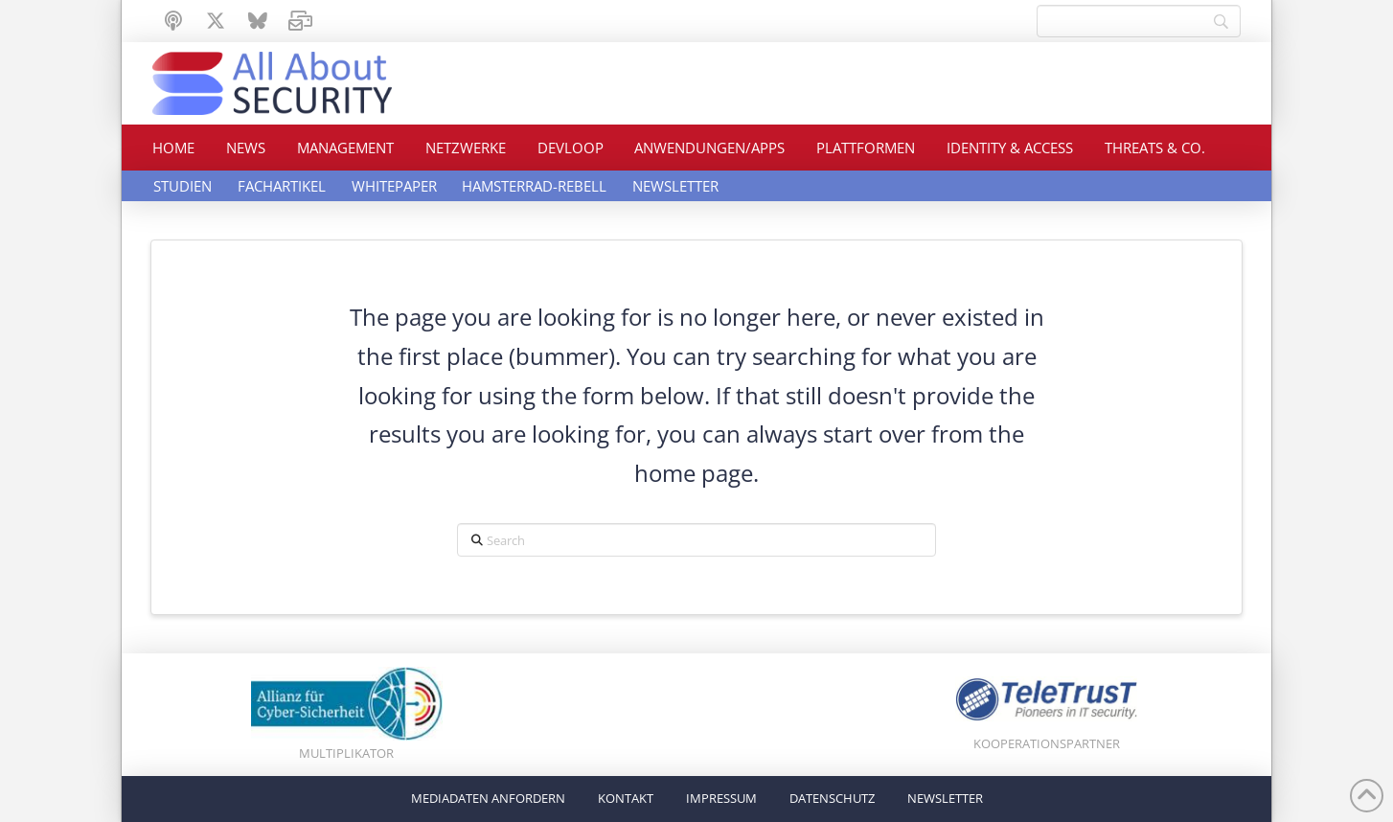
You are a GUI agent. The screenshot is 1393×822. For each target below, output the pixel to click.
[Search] (1139, 21)
